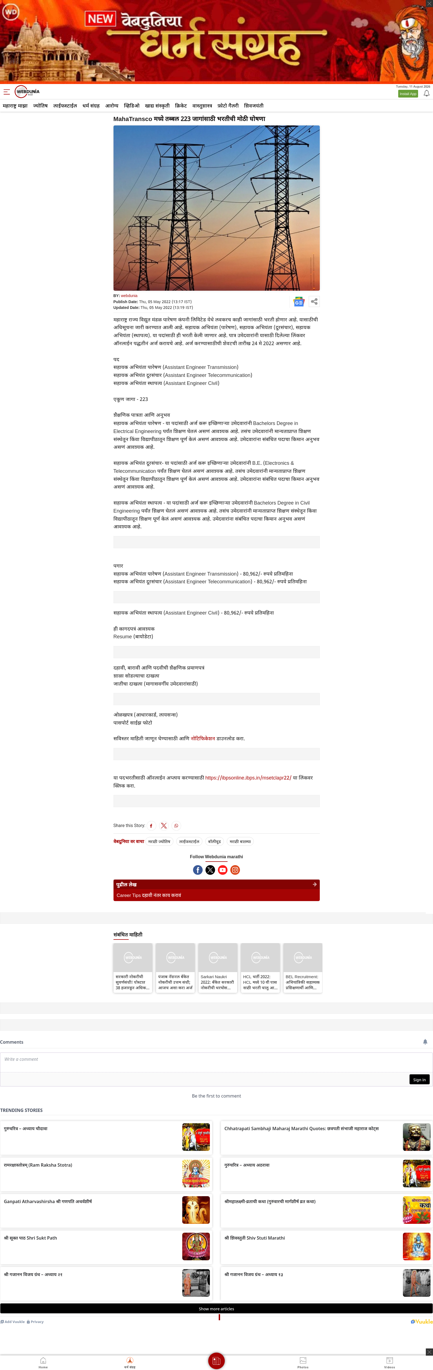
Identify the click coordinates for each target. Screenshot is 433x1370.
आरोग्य (111, 105)
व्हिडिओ (131, 105)
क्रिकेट (181, 105)
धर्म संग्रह (91, 105)
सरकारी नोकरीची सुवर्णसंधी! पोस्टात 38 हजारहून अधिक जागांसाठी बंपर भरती (132, 982)
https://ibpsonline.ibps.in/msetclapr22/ (249, 777)
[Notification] (426, 93)
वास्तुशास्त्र (202, 105)
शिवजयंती (253, 105)
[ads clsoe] (429, 1352)
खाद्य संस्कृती (157, 105)
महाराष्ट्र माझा (15, 105)
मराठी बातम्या (240, 841)
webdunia (129, 295)
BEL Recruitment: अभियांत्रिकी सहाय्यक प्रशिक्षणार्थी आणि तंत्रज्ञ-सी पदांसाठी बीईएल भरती (303, 982)
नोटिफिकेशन (203, 738)
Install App (408, 93)
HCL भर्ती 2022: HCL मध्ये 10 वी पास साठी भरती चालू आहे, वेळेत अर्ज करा (260, 982)
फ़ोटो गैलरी (228, 105)
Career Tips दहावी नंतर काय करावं (149, 895)
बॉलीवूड (214, 841)
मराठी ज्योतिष (159, 841)
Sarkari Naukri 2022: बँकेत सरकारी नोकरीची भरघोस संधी (217, 982)
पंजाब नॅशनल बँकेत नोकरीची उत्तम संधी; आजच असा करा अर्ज (175, 982)
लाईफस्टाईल (65, 105)
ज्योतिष (40, 105)
